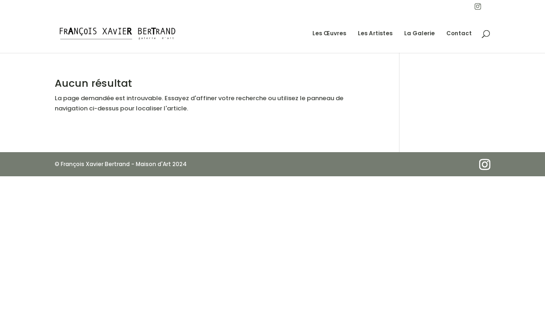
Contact (459, 33)
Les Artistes (375, 33)
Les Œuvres (329, 33)
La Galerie (419, 33)
